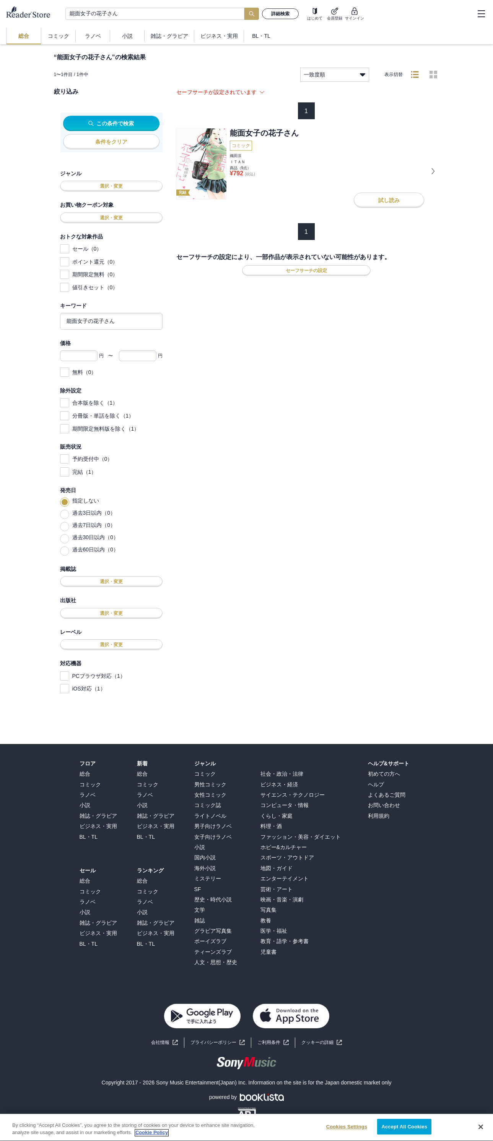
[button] (321, 1042)
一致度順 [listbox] (335, 74)
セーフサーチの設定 (306, 270)
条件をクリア (111, 142)
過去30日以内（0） (95, 537)
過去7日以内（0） (94, 525)
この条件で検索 (111, 123)
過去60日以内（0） (95, 549)
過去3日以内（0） (94, 513)
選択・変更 (111, 186)
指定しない (85, 501)
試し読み (389, 200)
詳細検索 (280, 13)
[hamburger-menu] (481, 14)
